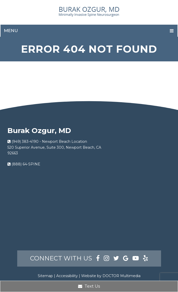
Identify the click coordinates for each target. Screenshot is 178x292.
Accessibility (67, 276)
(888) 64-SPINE (26, 164)
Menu (11, 30)
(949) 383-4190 (25, 141)
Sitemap (45, 276)
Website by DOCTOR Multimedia (110, 276)
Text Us (89, 286)
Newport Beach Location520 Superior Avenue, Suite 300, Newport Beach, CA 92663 (54, 147)
